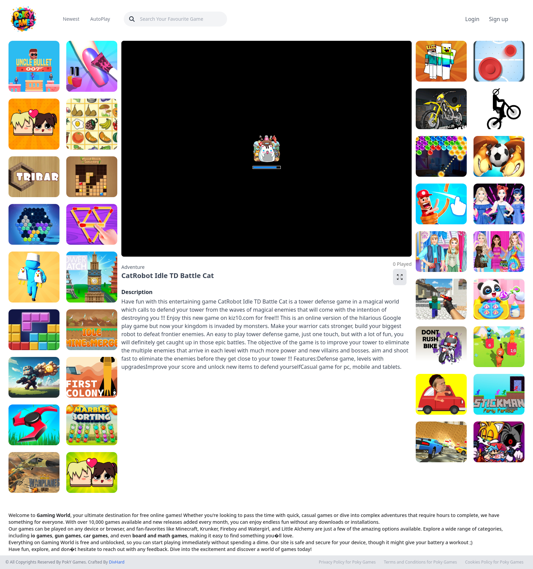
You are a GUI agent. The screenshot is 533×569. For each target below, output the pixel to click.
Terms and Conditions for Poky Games (420, 562)
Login (472, 19)
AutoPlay (100, 19)
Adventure (132, 267)
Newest (71, 19)
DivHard (117, 562)
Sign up (498, 19)
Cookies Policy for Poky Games (494, 562)
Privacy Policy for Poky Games (347, 562)
